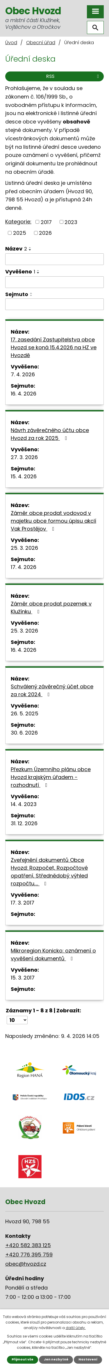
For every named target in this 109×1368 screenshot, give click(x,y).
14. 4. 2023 (24, 804)
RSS (73, 76)
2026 (45, 233)
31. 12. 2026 (24, 823)
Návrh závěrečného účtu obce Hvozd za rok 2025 (50, 434)
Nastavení (87, 1359)
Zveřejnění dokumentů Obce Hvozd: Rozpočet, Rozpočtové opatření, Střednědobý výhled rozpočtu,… (49, 871)
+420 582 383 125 (28, 1245)
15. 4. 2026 (24, 476)
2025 (19, 233)
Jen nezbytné (56, 1359)
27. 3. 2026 (24, 457)
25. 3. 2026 (24, 548)
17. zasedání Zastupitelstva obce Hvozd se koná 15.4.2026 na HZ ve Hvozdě (54, 347)
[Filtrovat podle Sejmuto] (54, 304)
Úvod (11, 42)
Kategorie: (18, 221)
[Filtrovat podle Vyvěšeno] (54, 282)
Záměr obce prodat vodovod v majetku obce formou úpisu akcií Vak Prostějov (53, 520)
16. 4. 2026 (23, 393)
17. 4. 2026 (23, 567)
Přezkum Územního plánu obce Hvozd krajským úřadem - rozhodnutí (51, 777)
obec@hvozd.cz (25, 1263)
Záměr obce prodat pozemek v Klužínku (51, 607)
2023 (71, 221)
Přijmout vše (22, 1359)
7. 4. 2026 (23, 374)
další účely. (76, 1327)
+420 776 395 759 (29, 1254)
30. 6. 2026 (24, 732)
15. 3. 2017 (23, 977)
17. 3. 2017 (22, 902)
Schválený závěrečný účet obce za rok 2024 (52, 690)
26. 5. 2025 (24, 713)
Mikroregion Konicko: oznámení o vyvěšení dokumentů (53, 954)
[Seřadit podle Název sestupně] (30, 250)
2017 (46, 221)
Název (16, 248)
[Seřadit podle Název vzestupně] (30, 247)
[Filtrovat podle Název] (54, 259)
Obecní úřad (40, 42)
